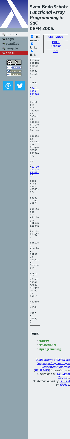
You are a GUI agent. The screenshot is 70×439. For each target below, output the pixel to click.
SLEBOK (65, 433)
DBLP (56, 42)
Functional (41, 12)
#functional (47, 397)
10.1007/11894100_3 (34, 193)
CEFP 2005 (55, 36)
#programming (50, 401)
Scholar (56, 45)
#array (44, 393)
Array (59, 12)
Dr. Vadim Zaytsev (63, 428)
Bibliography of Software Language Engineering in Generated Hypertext (53, 416)
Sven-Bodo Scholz (34, 98)
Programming (44, 17)
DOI (55, 51)
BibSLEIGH (42, 423)
